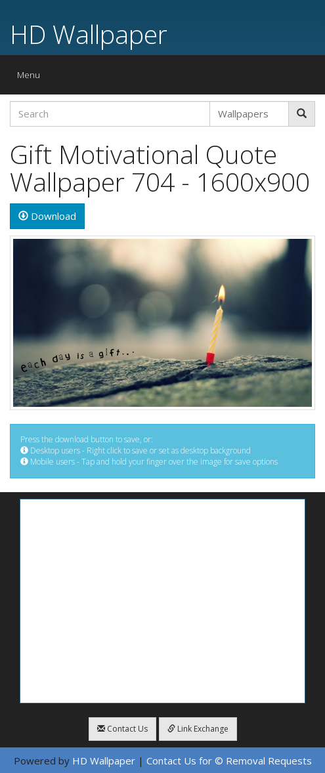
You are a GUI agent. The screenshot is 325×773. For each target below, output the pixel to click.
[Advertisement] (162, 601)
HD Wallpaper (88, 33)
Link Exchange (197, 728)
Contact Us (122, 728)
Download (47, 215)
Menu (31, 77)
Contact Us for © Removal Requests (229, 760)
